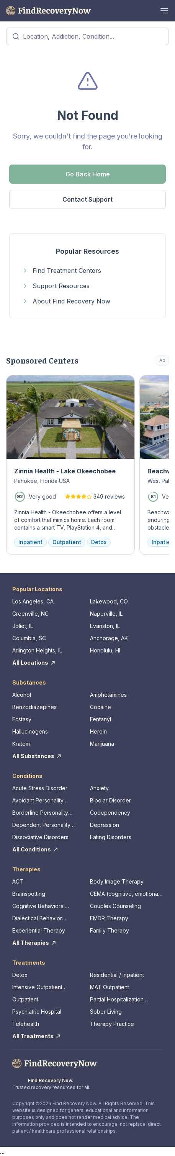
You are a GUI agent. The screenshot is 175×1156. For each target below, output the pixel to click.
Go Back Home (87, 174)
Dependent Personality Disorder (41, 825)
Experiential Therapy (38, 930)
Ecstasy (21, 719)
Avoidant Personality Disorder (38, 800)
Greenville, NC (30, 613)
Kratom (21, 743)
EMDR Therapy (109, 918)
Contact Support (87, 199)
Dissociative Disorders (40, 837)
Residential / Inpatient (117, 975)
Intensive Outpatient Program (37, 987)
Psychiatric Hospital (36, 1011)
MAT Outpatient (109, 987)
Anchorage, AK (109, 638)
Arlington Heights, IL (37, 650)
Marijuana (102, 743)
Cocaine (100, 707)
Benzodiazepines (34, 707)
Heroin (98, 731)
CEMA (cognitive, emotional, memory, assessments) (125, 894)
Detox (20, 975)
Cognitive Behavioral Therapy (38, 906)
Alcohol (21, 694)
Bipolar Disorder (110, 800)
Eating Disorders (110, 837)
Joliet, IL (22, 626)
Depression (104, 825)
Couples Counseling (115, 906)
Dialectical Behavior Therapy (37, 918)
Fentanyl (100, 719)
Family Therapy (109, 930)
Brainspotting (28, 893)
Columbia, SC (29, 638)
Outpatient (25, 999)
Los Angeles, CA (33, 601)
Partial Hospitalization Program (117, 999)
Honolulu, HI (105, 650)
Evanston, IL (105, 626)
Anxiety (99, 788)
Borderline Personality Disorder (40, 813)
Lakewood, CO (109, 601)
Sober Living (106, 1011)
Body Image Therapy (117, 881)
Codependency (110, 812)
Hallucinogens (30, 731)
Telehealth (25, 1024)
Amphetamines (108, 694)
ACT (17, 881)
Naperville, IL (106, 613)
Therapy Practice (112, 1024)
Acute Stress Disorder (39, 788)
